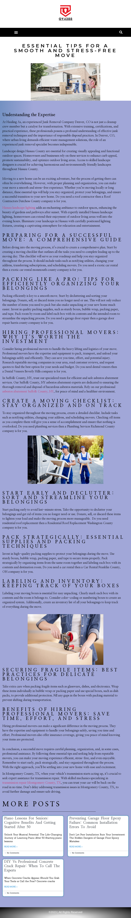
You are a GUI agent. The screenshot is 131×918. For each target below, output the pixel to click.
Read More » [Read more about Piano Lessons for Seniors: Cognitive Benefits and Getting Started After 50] (10, 847)
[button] (16, 32)
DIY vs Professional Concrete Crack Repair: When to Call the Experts (32, 866)
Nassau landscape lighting (18, 207)
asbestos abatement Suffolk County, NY (28, 391)
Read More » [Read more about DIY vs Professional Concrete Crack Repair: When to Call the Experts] (10, 887)
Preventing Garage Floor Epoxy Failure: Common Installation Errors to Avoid (95, 823)
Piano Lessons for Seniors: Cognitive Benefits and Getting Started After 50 (30, 823)
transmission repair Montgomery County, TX (31, 782)
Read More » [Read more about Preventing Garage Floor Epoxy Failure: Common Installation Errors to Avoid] (76, 847)
